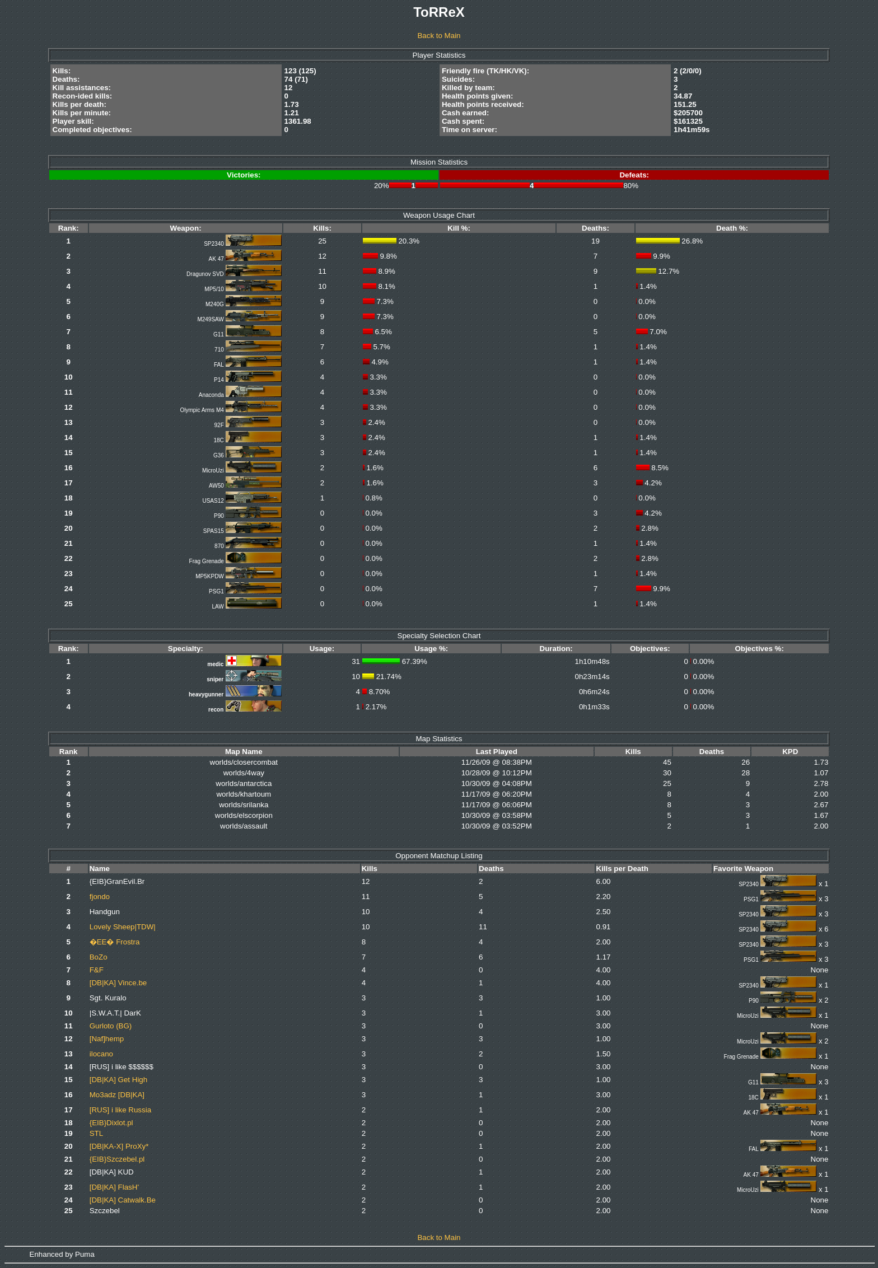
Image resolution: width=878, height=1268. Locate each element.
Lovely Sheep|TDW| (123, 927)
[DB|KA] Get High (118, 1079)
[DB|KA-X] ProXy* (119, 1146)
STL (96, 1133)
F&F (97, 970)
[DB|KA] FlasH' (114, 1187)
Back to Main (438, 35)
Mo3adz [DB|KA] (117, 1095)
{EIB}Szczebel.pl (117, 1159)
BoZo (99, 957)
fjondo (100, 896)
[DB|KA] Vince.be (118, 983)
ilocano (101, 1054)
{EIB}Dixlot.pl (111, 1123)
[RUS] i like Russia (120, 1110)
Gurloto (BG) (111, 1026)
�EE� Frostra (115, 942)
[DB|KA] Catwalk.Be (123, 1200)
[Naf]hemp (107, 1039)
